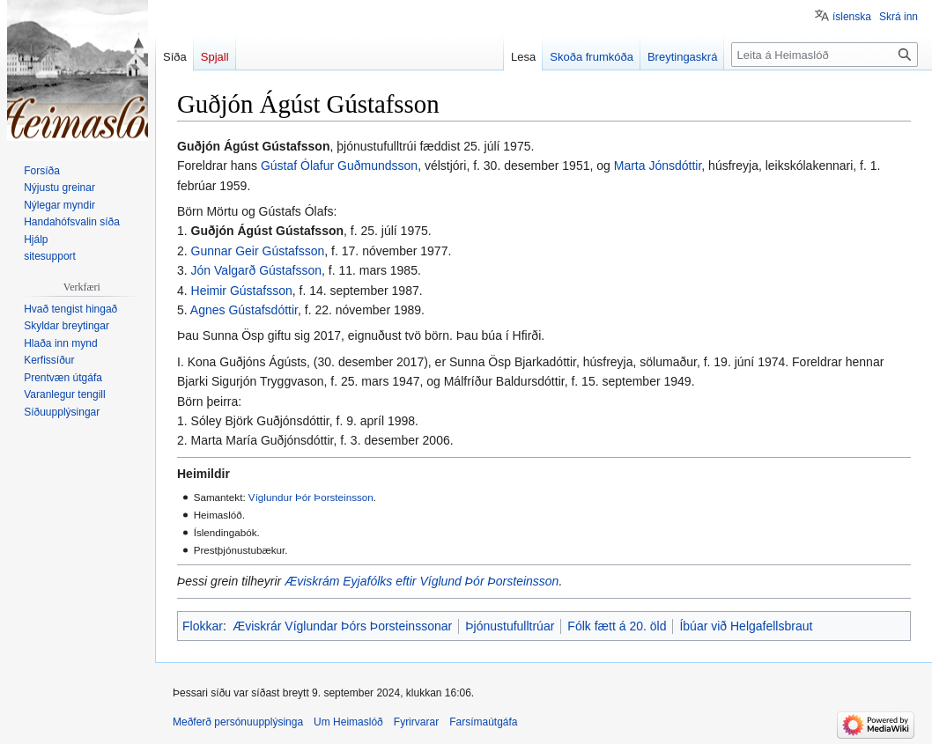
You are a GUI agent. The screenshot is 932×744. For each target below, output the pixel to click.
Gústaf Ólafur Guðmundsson (339, 165)
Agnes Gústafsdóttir (244, 310)
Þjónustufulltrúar (509, 626)
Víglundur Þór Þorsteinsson (311, 497)
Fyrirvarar (416, 722)
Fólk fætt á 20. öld (616, 626)
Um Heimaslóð (348, 722)
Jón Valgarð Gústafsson (256, 270)
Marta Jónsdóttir (658, 165)
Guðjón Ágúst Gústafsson (267, 231)
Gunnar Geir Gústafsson (258, 251)
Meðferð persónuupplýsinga (238, 722)
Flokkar (202, 626)
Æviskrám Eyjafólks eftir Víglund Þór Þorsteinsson (421, 581)
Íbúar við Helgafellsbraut (745, 626)
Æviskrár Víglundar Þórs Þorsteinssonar (342, 626)
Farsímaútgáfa (483, 722)
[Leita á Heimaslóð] (824, 54)
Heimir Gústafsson (241, 291)
